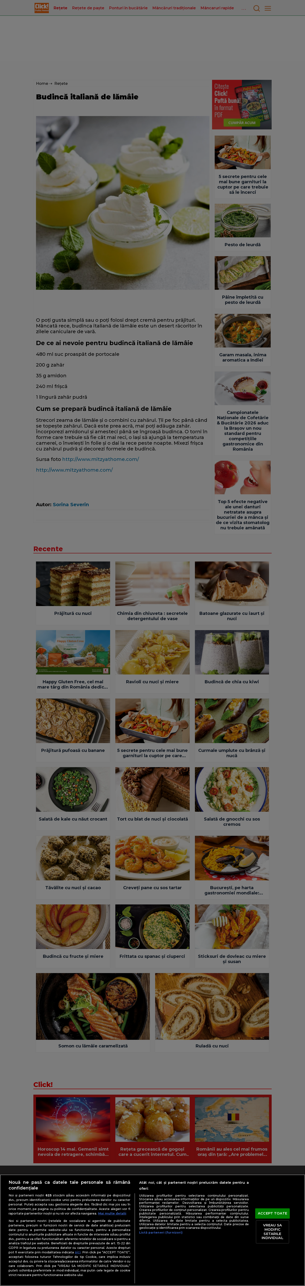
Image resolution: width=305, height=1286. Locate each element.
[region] (152, 1230)
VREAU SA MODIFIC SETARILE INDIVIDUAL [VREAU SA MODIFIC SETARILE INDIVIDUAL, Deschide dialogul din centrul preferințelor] (272, 1231)
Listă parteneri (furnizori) (161, 1232)
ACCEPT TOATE (272, 1213)
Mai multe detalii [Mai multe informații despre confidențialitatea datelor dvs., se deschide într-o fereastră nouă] (112, 1213)
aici (78, 1252)
